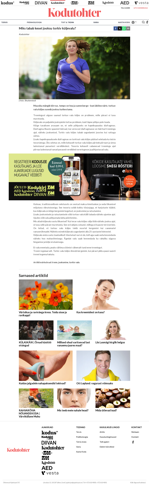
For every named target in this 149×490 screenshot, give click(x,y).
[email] (128, 28)
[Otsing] (143, 22)
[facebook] (116, 28)
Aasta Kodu (124, 22)
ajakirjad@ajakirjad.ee (74, 483)
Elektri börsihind (107, 446)
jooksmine (63, 262)
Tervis (4, 22)
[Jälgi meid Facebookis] (147, 22)
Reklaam (135, 432)
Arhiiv (102, 432)
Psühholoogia (34, 22)
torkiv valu (74, 262)
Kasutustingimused (108, 437)
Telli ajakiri (125, 8)
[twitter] (120, 28)
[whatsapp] (124, 28)
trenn (54, 262)
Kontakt (135, 437)
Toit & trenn (67, 22)
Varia (96, 22)
